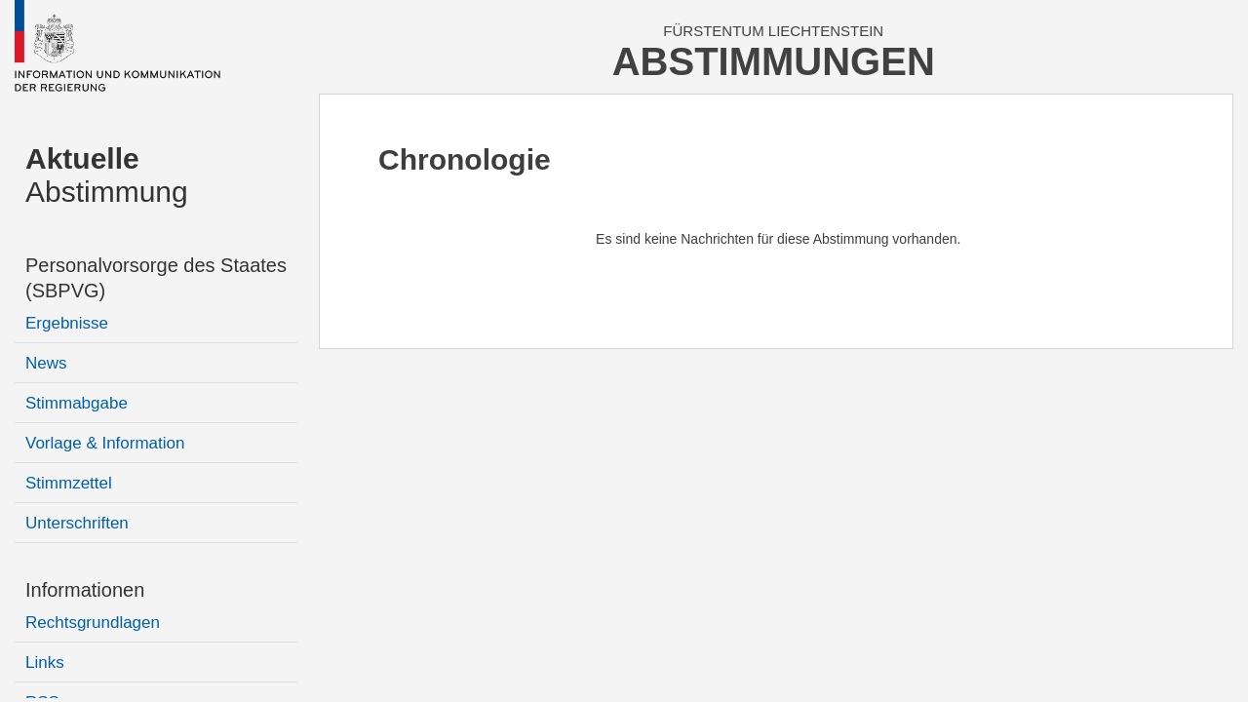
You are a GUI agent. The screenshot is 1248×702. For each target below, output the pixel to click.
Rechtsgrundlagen (92, 622)
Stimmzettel (68, 483)
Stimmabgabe (76, 403)
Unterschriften (77, 523)
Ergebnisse (66, 323)
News (46, 363)
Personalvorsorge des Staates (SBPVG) (156, 277)
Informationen (84, 590)
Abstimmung (106, 175)
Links (44, 662)
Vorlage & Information (104, 443)
